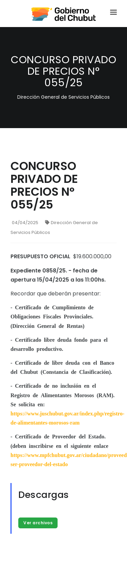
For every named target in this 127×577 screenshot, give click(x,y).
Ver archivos (37, 523)
